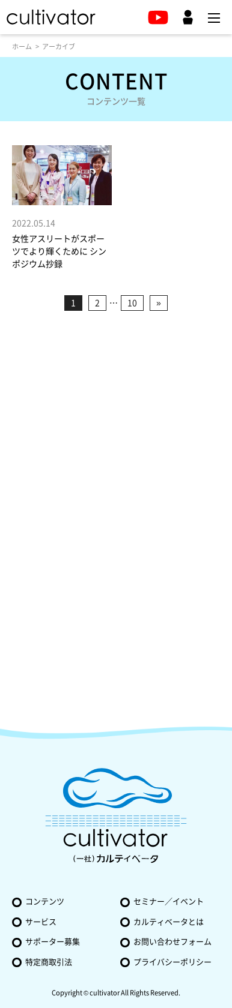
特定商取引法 (48, 962)
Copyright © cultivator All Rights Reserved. (116, 992)
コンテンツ (44, 901)
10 (132, 303)
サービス (40, 922)
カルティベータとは (168, 922)
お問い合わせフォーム (172, 942)
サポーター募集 (52, 942)
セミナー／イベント (168, 901)
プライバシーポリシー (172, 962)
